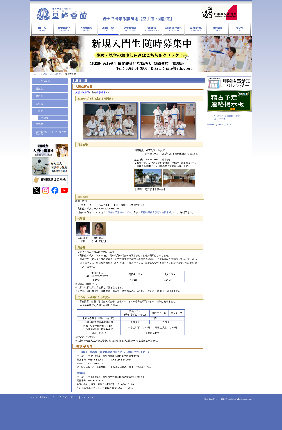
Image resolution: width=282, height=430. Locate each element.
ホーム (37, 74)
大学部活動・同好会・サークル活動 (51, 132)
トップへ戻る (43, 81)
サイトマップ (87, 397)
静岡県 (39, 96)
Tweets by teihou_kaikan (219, 124)
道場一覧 (47, 74)
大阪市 (44, 117)
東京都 (39, 124)
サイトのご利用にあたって (42, 397)
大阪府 (57, 74)
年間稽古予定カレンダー (118, 212)
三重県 (39, 103)
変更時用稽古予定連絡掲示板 (156, 212)
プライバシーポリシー (68, 397)
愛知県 (39, 88)
